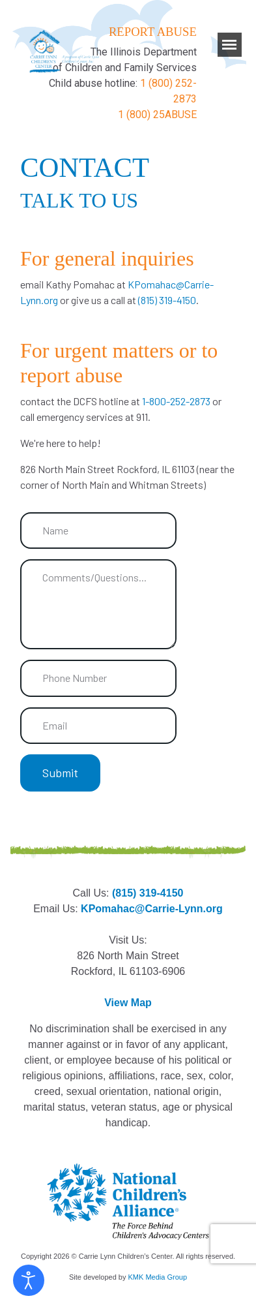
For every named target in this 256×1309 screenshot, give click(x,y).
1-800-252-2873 (177, 401)
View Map (128, 1002)
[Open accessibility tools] (28, 1280)
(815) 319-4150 (167, 300)
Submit (60, 772)
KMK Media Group (157, 1277)
